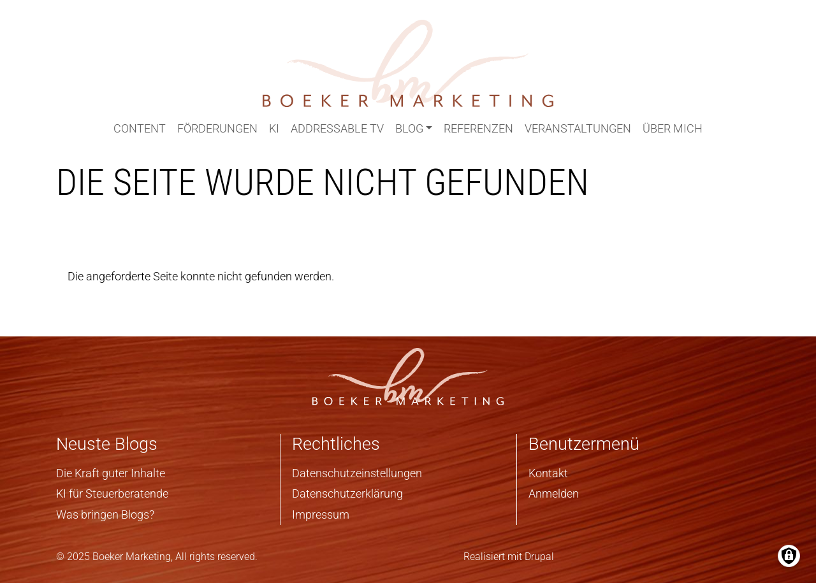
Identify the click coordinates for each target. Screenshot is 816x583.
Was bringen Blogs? (105, 514)
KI (274, 128)
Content (139, 128)
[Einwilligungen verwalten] (789, 556)
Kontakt (548, 473)
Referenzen (478, 128)
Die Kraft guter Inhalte (110, 473)
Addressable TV (337, 128)
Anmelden (553, 493)
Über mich (673, 128)
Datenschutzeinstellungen (357, 473)
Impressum (320, 514)
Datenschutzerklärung (347, 493)
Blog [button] (409, 128)
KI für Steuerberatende (112, 493)
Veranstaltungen (578, 128)
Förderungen (217, 128)
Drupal (539, 557)
